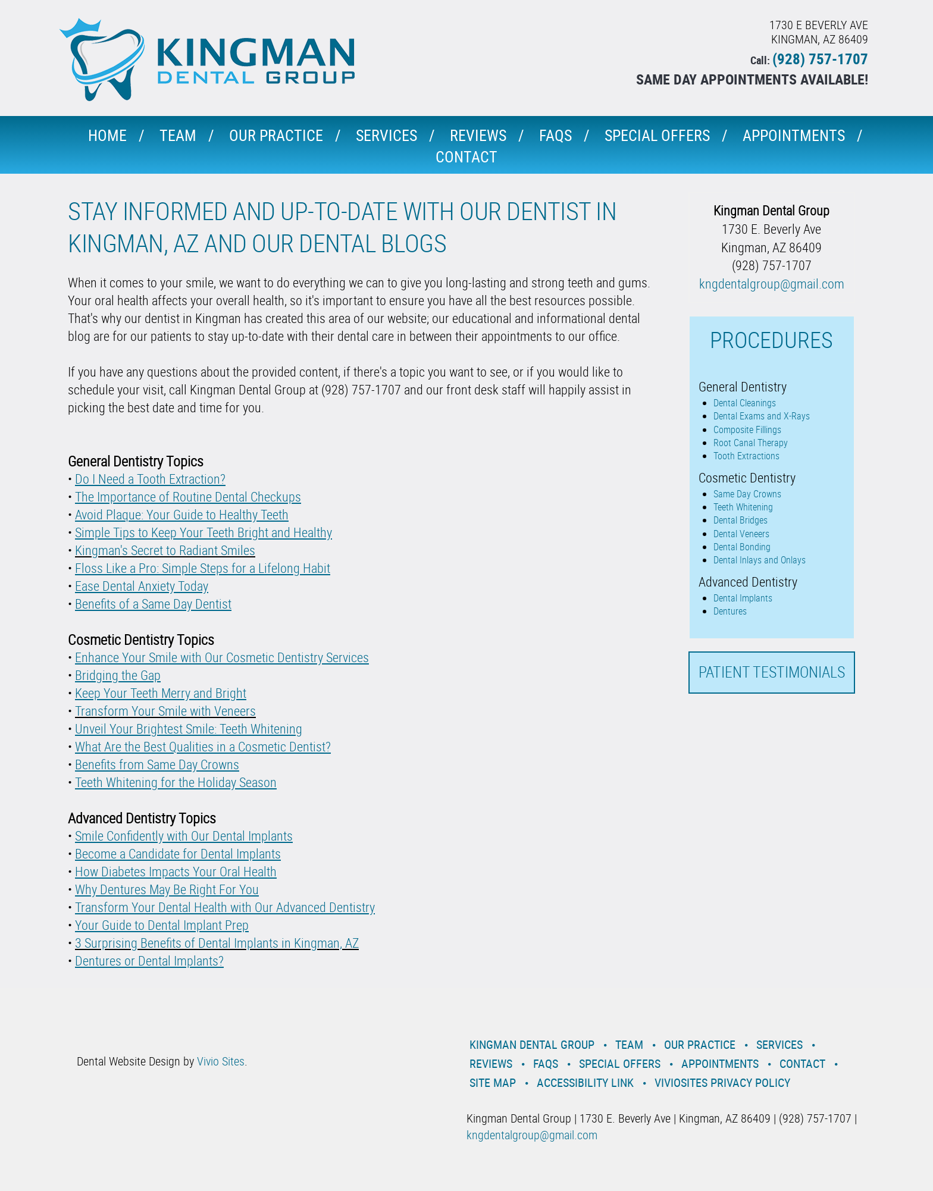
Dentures (730, 611)
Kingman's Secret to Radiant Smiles (165, 550)
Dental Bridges (740, 519)
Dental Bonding (742, 546)
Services (386, 135)
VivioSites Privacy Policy (722, 1082)
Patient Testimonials (772, 672)
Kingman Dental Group (531, 1044)
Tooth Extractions (746, 455)
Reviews (478, 135)
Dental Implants (742, 597)
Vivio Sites (221, 1061)
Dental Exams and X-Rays (761, 415)
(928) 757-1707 (820, 58)
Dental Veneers (741, 533)
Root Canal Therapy (750, 442)
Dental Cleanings (744, 402)
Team (177, 135)
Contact (466, 156)
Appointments (794, 135)
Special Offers (657, 135)
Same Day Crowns (747, 493)
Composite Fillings (747, 429)
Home (107, 135)
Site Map (492, 1082)
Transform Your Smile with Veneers (165, 710)
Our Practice (276, 135)
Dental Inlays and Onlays (759, 559)
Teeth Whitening (743, 506)
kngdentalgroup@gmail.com (771, 283)
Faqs (555, 135)
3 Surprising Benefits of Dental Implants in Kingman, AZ (217, 942)
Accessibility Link (585, 1082)
